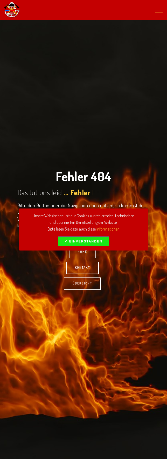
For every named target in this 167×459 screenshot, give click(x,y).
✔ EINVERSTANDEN (83, 241)
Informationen (108, 229)
